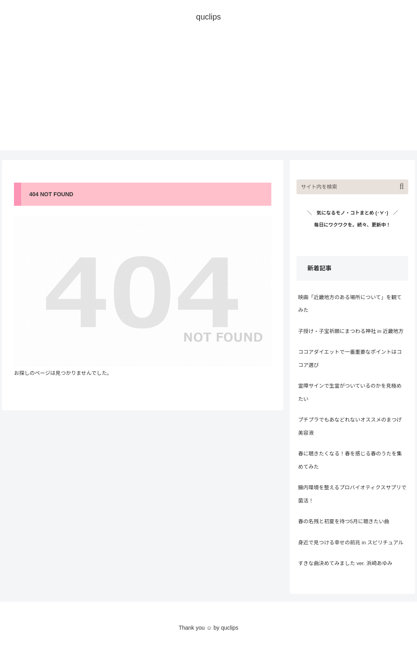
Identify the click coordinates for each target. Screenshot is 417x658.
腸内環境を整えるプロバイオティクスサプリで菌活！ (352, 494)
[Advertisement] (208, 94)
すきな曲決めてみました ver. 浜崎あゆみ (345, 563)
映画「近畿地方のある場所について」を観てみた (350, 303)
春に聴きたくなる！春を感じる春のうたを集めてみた (350, 460)
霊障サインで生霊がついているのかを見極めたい (350, 392)
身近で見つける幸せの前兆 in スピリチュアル (350, 543)
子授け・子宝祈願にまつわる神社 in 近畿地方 (350, 331)
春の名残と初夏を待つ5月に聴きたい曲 (343, 521)
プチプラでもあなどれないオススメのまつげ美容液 (350, 426)
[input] (352, 186)
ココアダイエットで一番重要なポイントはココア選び (350, 358)
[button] (401, 186)
